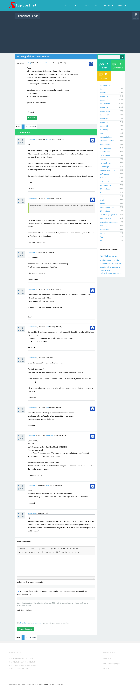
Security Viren (105, 152)
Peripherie (103, 178)
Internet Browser (106, 163)
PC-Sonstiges (104, 226)
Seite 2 (21, 659)
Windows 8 (104, 96)
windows (114, 256)
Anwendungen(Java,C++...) (109, 222)
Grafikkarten (104, 174)
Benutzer (97, 17)
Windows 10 (104, 93)
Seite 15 (14, 668)
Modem (102, 204)
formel (102, 267)
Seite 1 (16, 659)
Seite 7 (21, 662)
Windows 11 (104, 89)
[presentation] (34, 616)
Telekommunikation (107, 207)
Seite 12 (23, 665)
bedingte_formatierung (107, 273)
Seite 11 (17, 665)
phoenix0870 (49, 435)
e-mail (117, 273)
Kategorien (89, 17)
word (113, 264)
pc (110, 267)
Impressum (107, 659)
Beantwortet (32, 139)
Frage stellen (106, 17)
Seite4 (32, 659)
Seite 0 (11, 659)
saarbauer (49, 139)
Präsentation (104, 159)
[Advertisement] (70, 35)
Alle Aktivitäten (46, 17)
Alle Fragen (56, 17)
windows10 (104, 260)
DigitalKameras (105, 185)
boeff (51, 63)
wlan (113, 267)
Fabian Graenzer (42, 684)
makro (113, 260)
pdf (121, 273)
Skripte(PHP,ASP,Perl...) (108, 215)
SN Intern (103, 233)
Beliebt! (63, 17)
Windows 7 (104, 100)
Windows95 (104, 126)
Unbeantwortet (73, 17)
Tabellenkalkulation (107, 141)
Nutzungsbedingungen (111, 664)
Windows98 (104, 122)
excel (103, 256)
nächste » (32, 127)
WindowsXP (43, 63)
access (107, 270)
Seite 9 (32, 662)
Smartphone (104, 181)
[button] (23, 548)
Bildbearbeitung (106, 148)
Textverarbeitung (106, 137)
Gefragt (29, 63)
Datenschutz (107, 668)
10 (110, 260)
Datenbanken (105, 145)
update (102, 270)
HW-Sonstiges (105, 189)
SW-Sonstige (104, 167)
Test (101, 237)
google (107, 267)
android (118, 264)
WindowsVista (105, 104)
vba (108, 256)
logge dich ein (24, 623)
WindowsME (104, 119)
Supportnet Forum (27, 15)
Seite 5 (11, 662)
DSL (101, 193)
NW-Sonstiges (105, 211)
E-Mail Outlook (105, 156)
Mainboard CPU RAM (107, 170)
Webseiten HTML (106, 218)
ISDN (101, 196)
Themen (81, 17)
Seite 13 (29, 665)
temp (101, 241)
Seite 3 (27, 659)
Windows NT (104, 115)
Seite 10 (11, 665)
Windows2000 (105, 111)
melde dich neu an (37, 623)
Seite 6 (16, 662)
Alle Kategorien (105, 85)
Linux (102, 133)
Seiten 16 (20, 668)
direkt (26, 668)
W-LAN (102, 200)
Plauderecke (104, 230)
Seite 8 (27, 662)
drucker (118, 267)
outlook (107, 264)
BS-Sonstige (104, 130)
